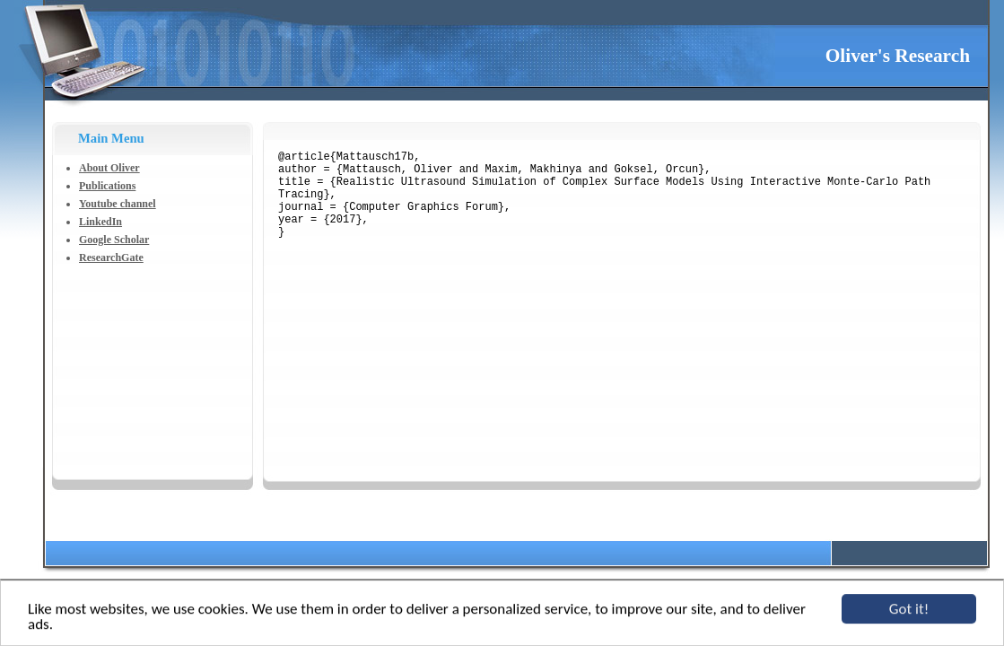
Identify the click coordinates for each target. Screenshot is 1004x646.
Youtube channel (117, 203)
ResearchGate (111, 257)
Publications (107, 185)
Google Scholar (114, 239)
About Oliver (109, 168)
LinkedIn (100, 221)
